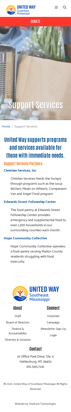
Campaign (53, 322)
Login (53, 335)
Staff (18, 316)
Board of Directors (17, 322)
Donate (35, 21)
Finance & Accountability (18, 331)
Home (6, 126)
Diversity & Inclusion (18, 339)
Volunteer (53, 316)
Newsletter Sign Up (53, 328)
